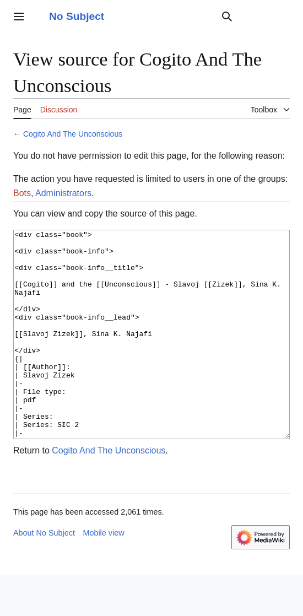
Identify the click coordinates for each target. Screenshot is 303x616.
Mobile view (103, 574)
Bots (22, 193)
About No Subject (44, 574)
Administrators (63, 193)
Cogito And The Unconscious (72, 133)
